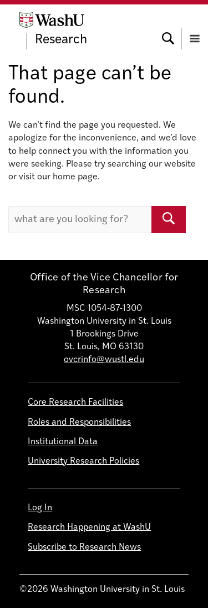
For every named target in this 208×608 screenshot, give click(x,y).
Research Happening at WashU (89, 527)
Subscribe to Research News (84, 547)
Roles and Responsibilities (79, 422)
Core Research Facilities (75, 402)
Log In (40, 508)
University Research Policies (83, 461)
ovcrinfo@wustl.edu (104, 359)
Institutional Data (63, 442)
